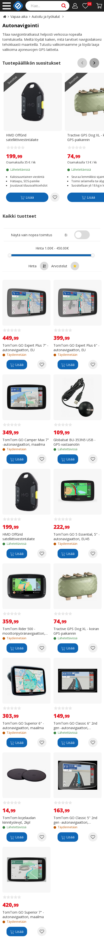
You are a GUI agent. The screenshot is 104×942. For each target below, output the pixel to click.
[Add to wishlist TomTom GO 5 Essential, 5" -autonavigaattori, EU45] (92, 553)
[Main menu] (6, 6)
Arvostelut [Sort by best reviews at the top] (65, 266)
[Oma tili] (75, 5)
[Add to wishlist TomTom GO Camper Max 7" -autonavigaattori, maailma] (41, 459)
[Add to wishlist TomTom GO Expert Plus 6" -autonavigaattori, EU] (92, 364)
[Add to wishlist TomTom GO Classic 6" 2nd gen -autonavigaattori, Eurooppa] (92, 742)
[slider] (10, 255)
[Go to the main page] (4, 16)
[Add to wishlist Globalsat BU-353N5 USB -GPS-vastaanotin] (92, 459)
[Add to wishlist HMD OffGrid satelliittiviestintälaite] (54, 197)
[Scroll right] (94, 63)
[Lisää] (27, 198)
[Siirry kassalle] (99, 5)
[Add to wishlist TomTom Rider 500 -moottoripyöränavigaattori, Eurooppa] (41, 648)
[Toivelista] (87, 5)
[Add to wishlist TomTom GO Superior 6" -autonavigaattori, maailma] (41, 742)
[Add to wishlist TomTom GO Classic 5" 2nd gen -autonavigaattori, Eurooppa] (92, 836)
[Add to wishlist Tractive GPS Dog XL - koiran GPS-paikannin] (92, 648)
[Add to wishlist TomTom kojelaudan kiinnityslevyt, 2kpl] (41, 836)
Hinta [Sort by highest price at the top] (38, 266)
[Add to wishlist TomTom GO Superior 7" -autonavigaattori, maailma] (41, 931)
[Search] (47, 6)
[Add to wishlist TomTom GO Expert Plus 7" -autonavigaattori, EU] (41, 364)
